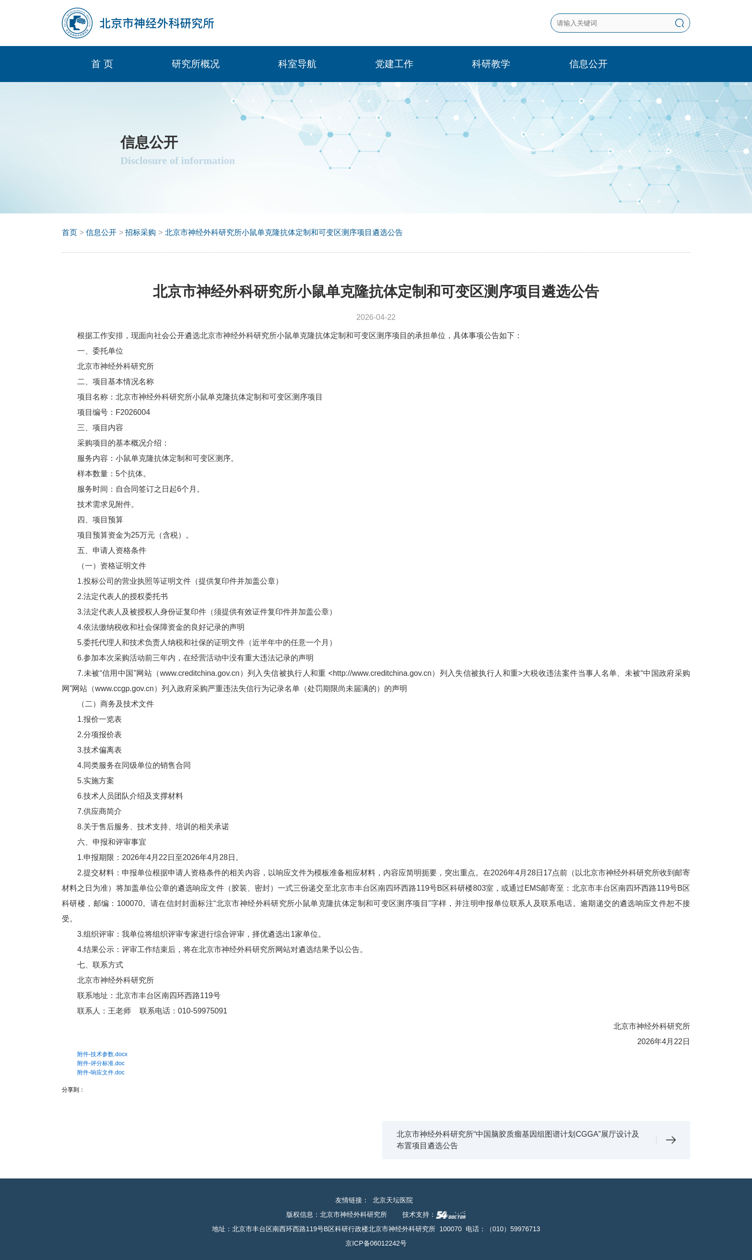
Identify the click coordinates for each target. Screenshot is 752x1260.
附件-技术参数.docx (102, 1054)
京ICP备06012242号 (376, 1243)
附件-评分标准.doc (101, 1063)
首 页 (106, 64)
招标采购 (140, 232)
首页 (69, 232)
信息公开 (101, 232)
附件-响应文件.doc (101, 1072)
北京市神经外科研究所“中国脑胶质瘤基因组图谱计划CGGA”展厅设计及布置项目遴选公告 (518, 1140)
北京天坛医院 (393, 1200)
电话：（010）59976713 (503, 1229)
